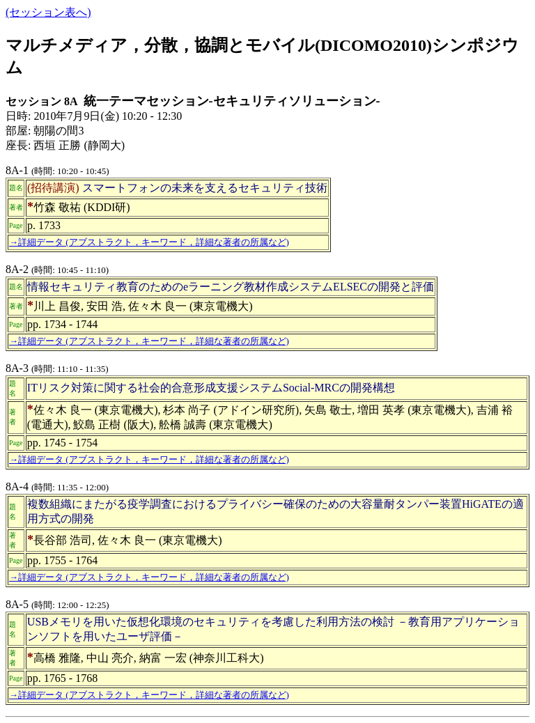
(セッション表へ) (48, 12)
